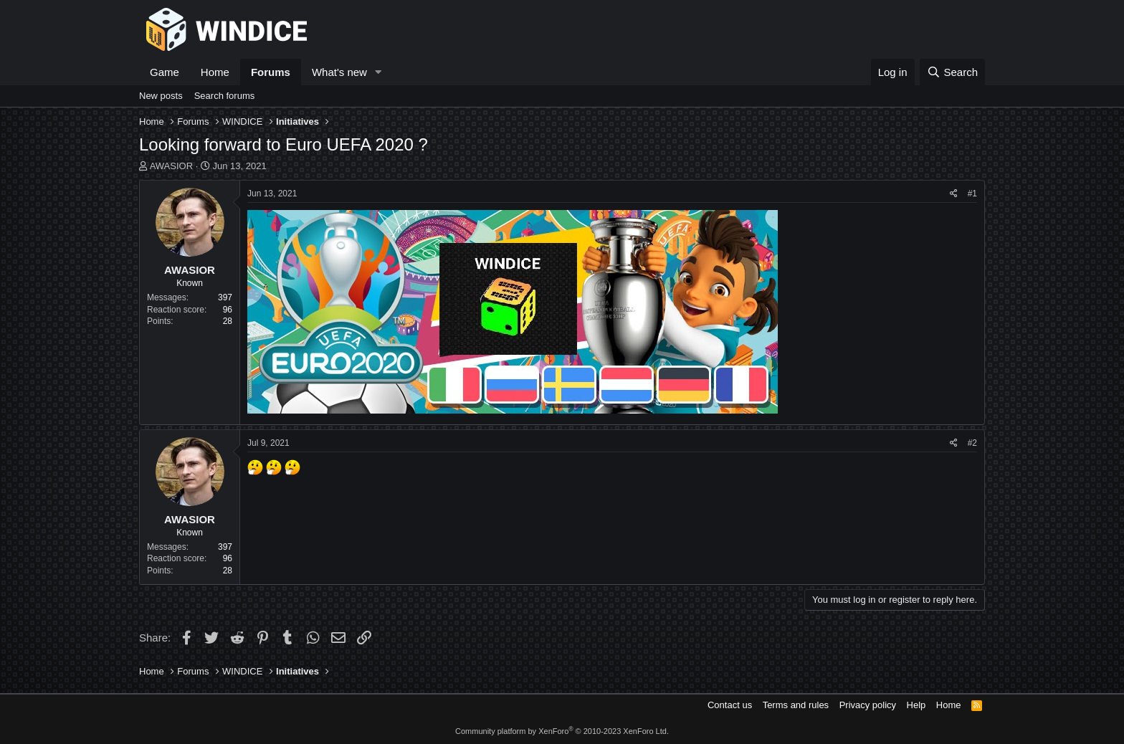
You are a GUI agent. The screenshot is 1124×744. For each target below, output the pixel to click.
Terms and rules (796, 705)
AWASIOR (171, 166)
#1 (972, 194)
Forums (270, 72)
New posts (161, 95)
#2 (972, 443)
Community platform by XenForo (562, 731)
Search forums (224, 95)
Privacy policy (867, 705)
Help (916, 705)
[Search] (952, 72)
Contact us (730, 705)
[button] (378, 72)
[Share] (954, 194)
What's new (339, 72)
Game (164, 72)
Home (215, 72)
